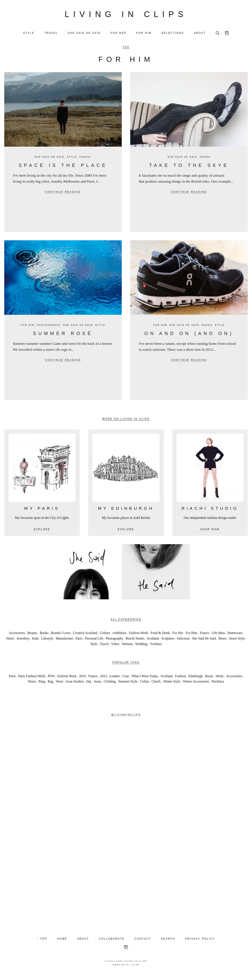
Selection (183, 642)
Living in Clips (126, 16)
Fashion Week (138, 637)
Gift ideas (218, 637)
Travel (85, 161)
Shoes (205, 161)
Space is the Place (62, 169)
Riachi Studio (135, 642)
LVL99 (135, 969)
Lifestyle (47, 642)
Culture (105, 637)
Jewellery (23, 642)
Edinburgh (195, 680)
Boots (209, 680)
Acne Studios (74, 685)
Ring (41, 685)
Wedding (141, 648)
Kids (35, 642)
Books (44, 637)
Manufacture (64, 642)
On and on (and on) (189, 337)
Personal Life (94, 642)
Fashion (180, 680)
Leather (114, 680)
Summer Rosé (63, 337)
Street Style (237, 642)
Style (72, 161)
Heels (219, 680)
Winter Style (171, 685)
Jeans (97, 685)
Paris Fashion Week (31, 680)
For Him (27, 329)
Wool (59, 685)
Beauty (32, 637)
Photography (49, 329)
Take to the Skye (189, 169)
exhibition (119, 637)
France (204, 637)
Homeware (235, 637)
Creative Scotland (85, 637)
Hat (88, 685)
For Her (178, 637)
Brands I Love (61, 637)
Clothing (110, 685)
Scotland (153, 642)
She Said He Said (49, 161)
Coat (125, 680)
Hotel (10, 642)
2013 (103, 680)
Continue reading (63, 196)
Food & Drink (160, 637)
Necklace (217, 685)
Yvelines (156, 648)
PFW (51, 680)
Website (127, 648)
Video (115, 648)
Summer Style (127, 685)
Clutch (156, 685)
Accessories (17, 637)
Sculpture (167, 642)
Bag (50, 685)
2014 (82, 680)
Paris (79, 642)
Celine (144, 685)
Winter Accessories (196, 685)
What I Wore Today (144, 680)
